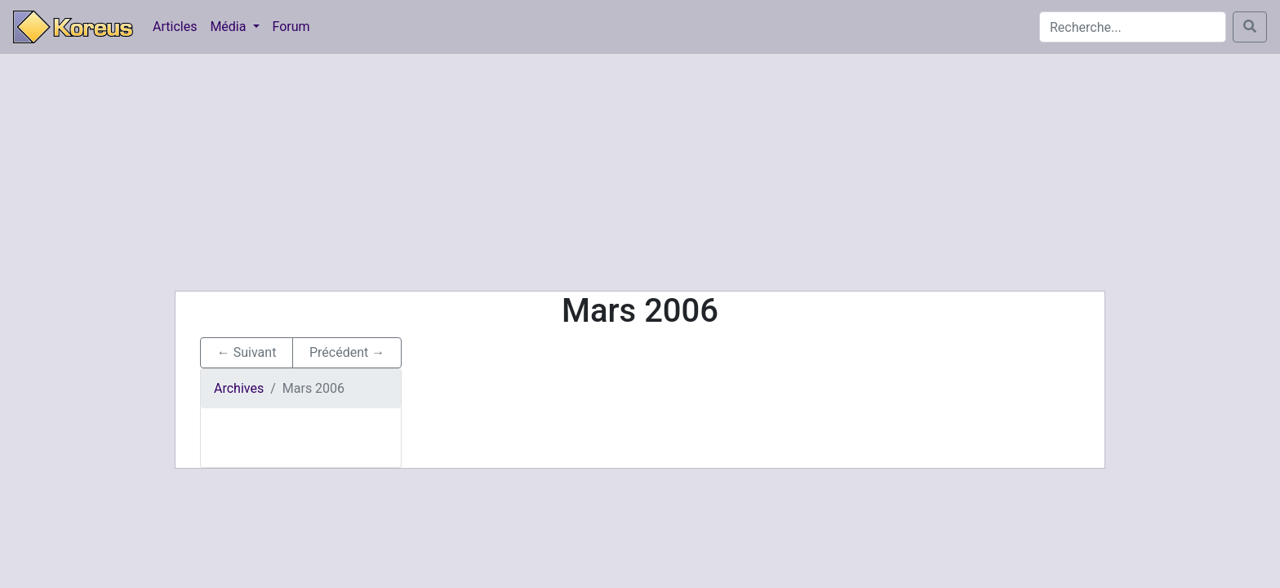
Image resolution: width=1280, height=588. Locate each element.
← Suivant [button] (247, 352)
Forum (291, 26)
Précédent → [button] (346, 352)
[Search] (1132, 26)
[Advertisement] (640, 172)
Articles (175, 26)
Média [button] (229, 26)
